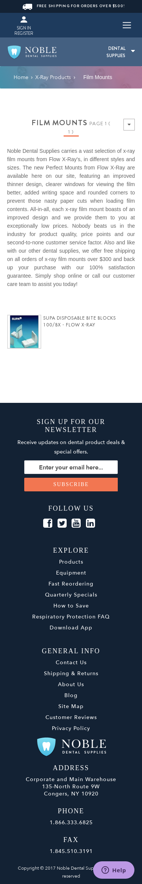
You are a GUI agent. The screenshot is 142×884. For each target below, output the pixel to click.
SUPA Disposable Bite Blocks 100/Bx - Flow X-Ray (79, 321)
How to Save (71, 605)
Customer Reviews (71, 717)
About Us (71, 684)
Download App (71, 627)
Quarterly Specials (71, 594)
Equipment (71, 572)
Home (21, 77)
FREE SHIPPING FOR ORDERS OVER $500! (74, 6)
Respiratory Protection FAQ (71, 616)
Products (71, 562)
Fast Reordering (71, 583)
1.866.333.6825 (71, 822)
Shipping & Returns (71, 673)
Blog (71, 695)
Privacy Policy (71, 728)
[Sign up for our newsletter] (71, 467)
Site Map (71, 706)
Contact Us (71, 662)
